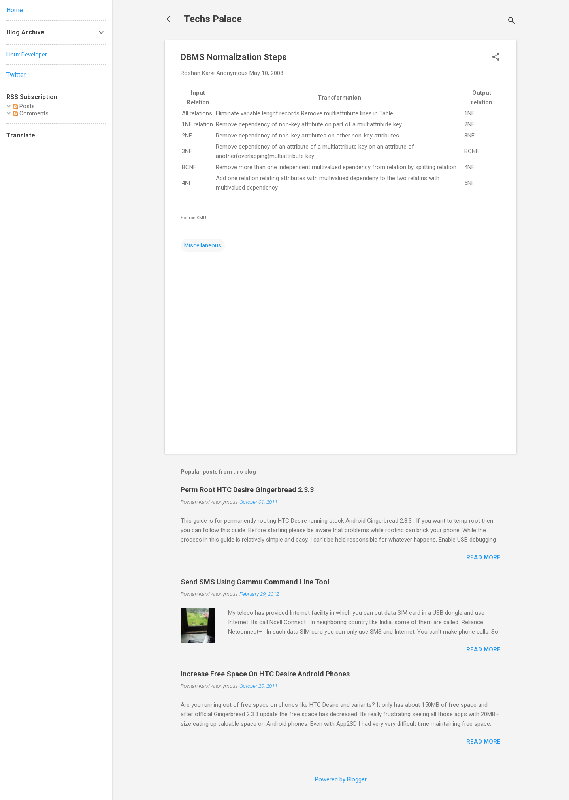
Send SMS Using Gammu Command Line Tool (255, 582)
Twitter (16, 75)
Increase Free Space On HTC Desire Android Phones (265, 674)
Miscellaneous (202, 245)
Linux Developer (26, 54)
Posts (24, 106)
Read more (483, 557)
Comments (31, 113)
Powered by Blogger (341, 779)
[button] (496, 57)
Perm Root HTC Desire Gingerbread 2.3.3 (247, 490)
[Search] (511, 21)
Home (14, 10)
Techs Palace (213, 18)
